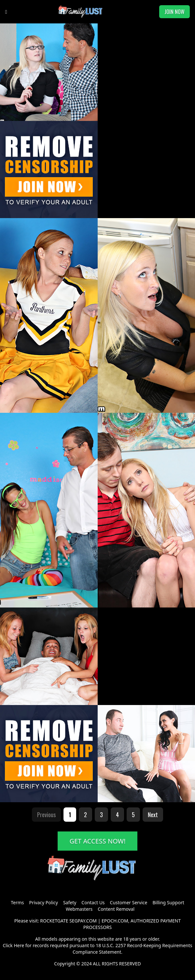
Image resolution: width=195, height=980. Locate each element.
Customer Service (128, 902)
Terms (17, 902)
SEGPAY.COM (83, 921)
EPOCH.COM (115, 921)
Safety (69, 902)
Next (153, 814)
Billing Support (168, 902)
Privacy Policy (43, 902)
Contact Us (92, 902)
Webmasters (79, 909)
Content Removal (116, 909)
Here (19, 945)
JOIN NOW (174, 12)
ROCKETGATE (54, 921)
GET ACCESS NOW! (97, 841)
